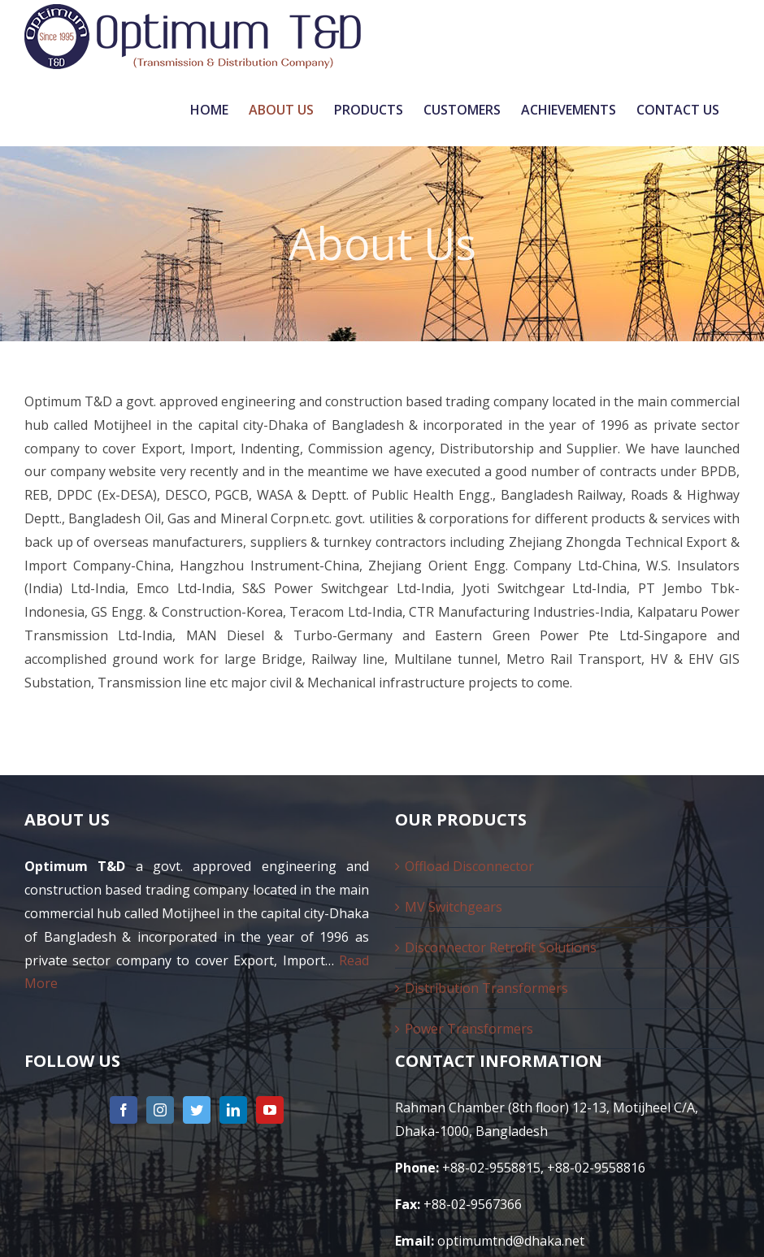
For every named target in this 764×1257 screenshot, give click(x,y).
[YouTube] (270, 1110)
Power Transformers (469, 1029)
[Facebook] (123, 1110)
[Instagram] (160, 1110)
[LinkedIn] (233, 1110)
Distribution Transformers (486, 988)
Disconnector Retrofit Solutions (501, 947)
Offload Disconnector (469, 866)
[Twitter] (197, 1110)
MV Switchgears (453, 907)
